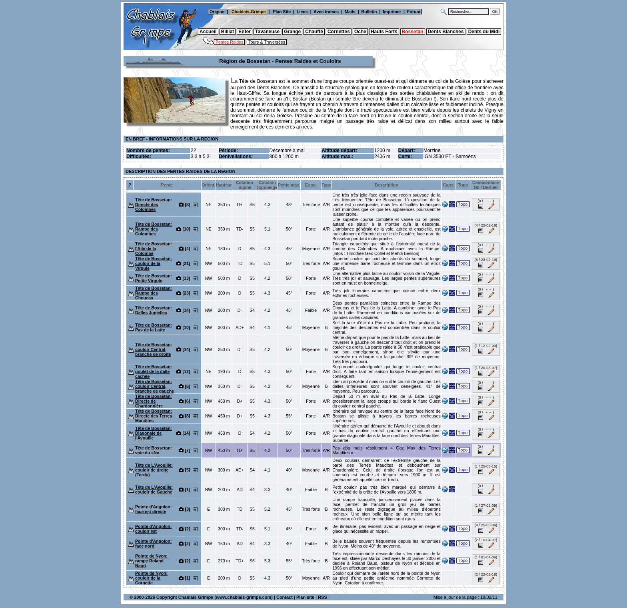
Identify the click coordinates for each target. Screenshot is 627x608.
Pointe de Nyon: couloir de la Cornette (151, 578)
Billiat (227, 31)
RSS (322, 597)
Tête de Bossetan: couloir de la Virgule (153, 263)
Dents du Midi (484, 31)
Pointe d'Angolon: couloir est (153, 529)
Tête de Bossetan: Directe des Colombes (153, 204)
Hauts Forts (384, 31)
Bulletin (369, 11)
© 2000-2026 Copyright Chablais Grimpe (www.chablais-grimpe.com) (201, 597)
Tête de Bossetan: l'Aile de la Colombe (153, 248)
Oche (360, 31)
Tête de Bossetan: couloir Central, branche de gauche (154, 386)
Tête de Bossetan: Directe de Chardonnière (153, 401)
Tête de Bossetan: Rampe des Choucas (153, 293)
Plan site (305, 597)
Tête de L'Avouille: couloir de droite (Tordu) (154, 470)
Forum (414, 11)
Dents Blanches (446, 31)
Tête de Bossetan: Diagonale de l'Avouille (153, 433)
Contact (284, 597)
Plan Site (282, 11)
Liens (302, 11)
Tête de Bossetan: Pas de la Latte (153, 327)
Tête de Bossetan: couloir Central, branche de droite (153, 349)
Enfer (244, 31)
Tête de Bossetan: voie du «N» (153, 450)
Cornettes (338, 31)
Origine (216, 11)
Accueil (208, 31)
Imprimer (392, 11)
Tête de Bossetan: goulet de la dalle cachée (153, 371)
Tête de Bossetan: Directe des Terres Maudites (153, 416)
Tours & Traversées (266, 42)
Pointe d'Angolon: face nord (153, 543)
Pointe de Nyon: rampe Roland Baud (151, 561)
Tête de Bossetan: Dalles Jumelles (153, 310)
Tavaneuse (267, 31)
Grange (292, 31)
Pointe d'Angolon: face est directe (153, 509)
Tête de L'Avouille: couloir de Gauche (154, 489)
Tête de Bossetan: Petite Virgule (153, 278)
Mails (350, 11)
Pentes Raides (229, 42)
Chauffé (314, 31)
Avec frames (326, 11)
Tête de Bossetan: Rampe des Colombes (153, 229)
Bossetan (412, 31)
